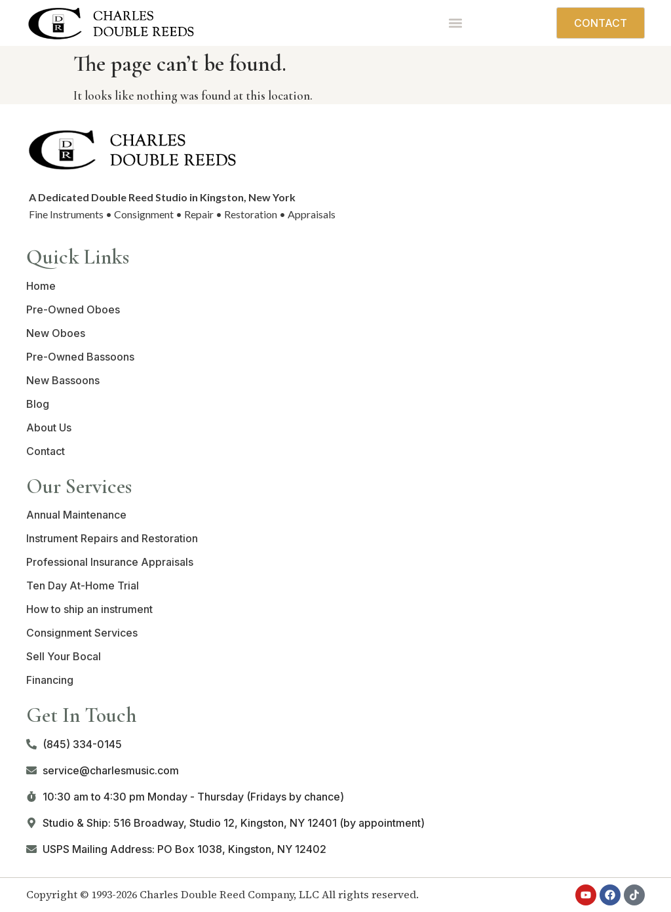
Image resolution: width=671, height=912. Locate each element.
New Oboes (55, 333)
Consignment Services (82, 632)
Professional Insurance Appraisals (109, 561)
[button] (455, 22)
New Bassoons (63, 380)
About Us (48, 427)
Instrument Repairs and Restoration (112, 538)
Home (41, 285)
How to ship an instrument (89, 609)
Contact (45, 451)
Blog (37, 403)
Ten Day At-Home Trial (82, 585)
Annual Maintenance (76, 514)
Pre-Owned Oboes (73, 309)
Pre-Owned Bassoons (80, 356)
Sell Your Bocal (63, 656)
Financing (49, 679)
